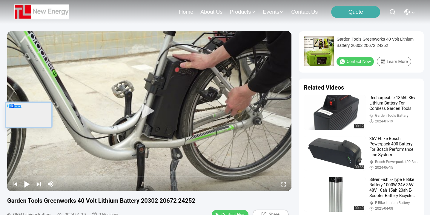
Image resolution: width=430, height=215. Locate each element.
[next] (39, 183)
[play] (149, 111)
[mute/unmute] (51, 183)
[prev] (15, 183)
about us (211, 12)
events (273, 12)
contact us (304, 12)
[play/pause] (27, 183)
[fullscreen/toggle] (284, 183)
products (243, 12)
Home (186, 12)
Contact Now (355, 61)
